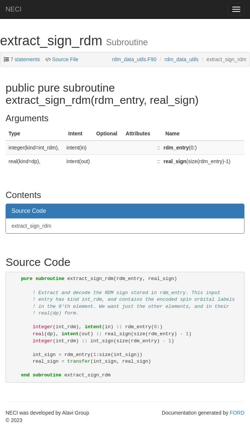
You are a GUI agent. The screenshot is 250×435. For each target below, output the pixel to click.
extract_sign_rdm (31, 226)
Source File (65, 59)
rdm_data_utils (181, 59)
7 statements (25, 59)
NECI (13, 9)
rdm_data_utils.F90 (134, 59)
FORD (237, 413)
